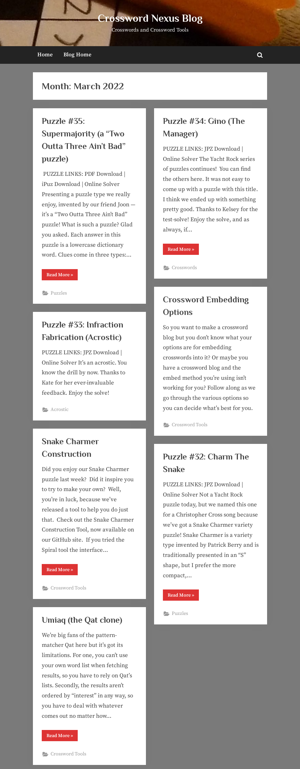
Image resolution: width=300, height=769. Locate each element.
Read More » (62, 275)
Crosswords (184, 268)
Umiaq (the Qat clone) (82, 619)
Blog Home (77, 54)
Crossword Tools (189, 425)
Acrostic (60, 410)
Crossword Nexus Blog (150, 18)
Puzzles (59, 293)
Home (45, 54)
